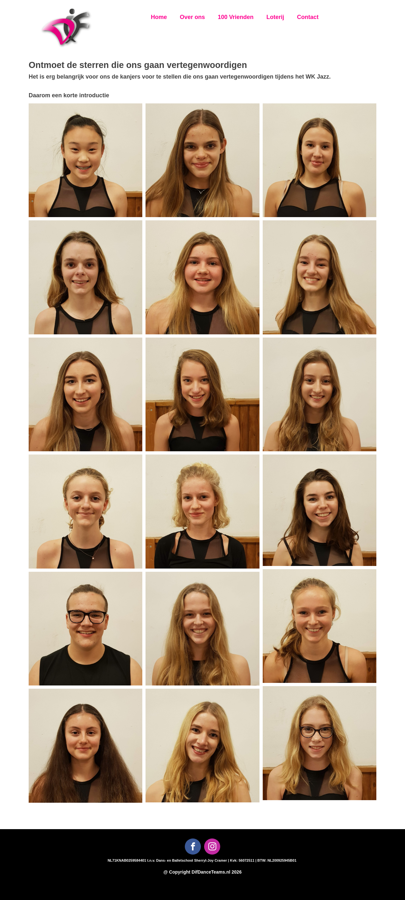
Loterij (275, 17)
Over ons (192, 17)
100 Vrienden (235, 17)
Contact (308, 17)
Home (159, 17)
